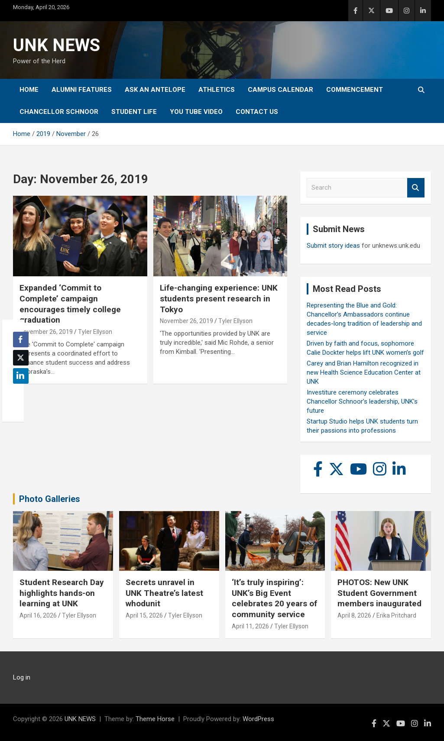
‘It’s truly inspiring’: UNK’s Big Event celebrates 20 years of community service (274, 598)
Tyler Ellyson (95, 331)
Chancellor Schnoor (58, 112)
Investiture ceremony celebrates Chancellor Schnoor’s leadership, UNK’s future (362, 401)
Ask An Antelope (155, 90)
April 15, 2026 (144, 615)
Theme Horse (155, 719)
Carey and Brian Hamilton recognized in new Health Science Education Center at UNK (364, 372)
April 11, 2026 (250, 626)
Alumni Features (82, 90)
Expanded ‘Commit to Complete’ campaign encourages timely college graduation (70, 304)
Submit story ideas (333, 245)
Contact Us (257, 112)
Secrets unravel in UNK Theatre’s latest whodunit (164, 592)
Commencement (354, 90)
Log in (21, 677)
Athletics (216, 90)
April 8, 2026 (354, 615)
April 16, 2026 (38, 615)
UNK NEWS (56, 45)
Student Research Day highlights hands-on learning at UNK (61, 592)
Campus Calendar (280, 90)
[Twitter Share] (21, 358)
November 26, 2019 (46, 331)
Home (29, 90)
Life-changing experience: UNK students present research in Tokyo (219, 298)
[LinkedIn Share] (21, 376)
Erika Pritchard (396, 615)
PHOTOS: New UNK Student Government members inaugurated (379, 592)
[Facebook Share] (21, 339)
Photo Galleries (49, 499)
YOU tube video (196, 112)
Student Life (134, 112)
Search (416, 187)
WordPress (258, 719)
